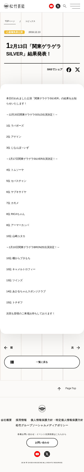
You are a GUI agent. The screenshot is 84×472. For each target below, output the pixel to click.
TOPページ (10, 21)
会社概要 (6, 420)
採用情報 (21, 420)
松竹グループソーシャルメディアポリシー (42, 425)
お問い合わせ (42, 442)
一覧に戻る (42, 362)
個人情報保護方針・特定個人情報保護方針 (57, 420)
